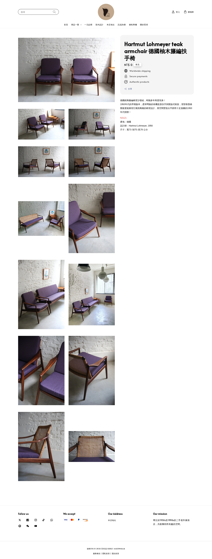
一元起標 (88, 24)
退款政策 (115, 553)
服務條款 (96, 553)
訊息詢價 (122, 24)
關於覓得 (144, 24)
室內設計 (99, 24)
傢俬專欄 (133, 24)
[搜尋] (54, 11)
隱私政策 (106, 553)
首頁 (66, 24)
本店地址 (111, 24)
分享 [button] (128, 89)
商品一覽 (75, 24)
